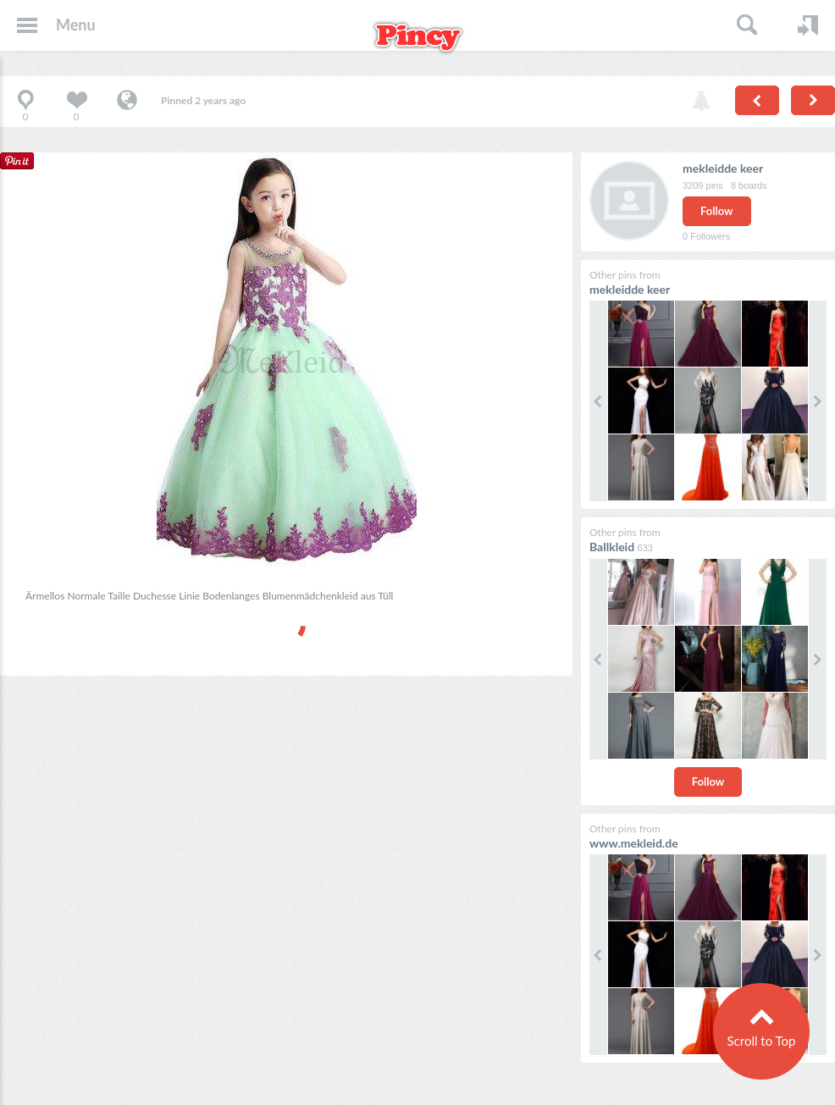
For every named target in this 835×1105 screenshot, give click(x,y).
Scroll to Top (761, 1040)
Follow (716, 211)
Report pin (701, 101)
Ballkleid (611, 546)
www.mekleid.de (633, 843)
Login (808, 25)
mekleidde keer (723, 168)
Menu (76, 24)
